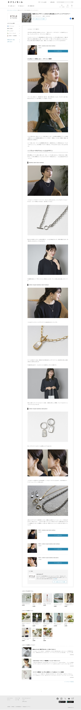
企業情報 (8, 706)
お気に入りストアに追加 (40, 18)
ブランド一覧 (17, 698)
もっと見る (55, 578)
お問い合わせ (9, 41)
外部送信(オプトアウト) (26, 706)
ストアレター (15, 10)
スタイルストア (39, 574)
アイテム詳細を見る (58, 51)
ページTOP (41, 691)
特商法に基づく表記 (11, 39)
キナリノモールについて (26, 698)
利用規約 (13, 706)
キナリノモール (9, 10)
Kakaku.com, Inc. (71, 707)
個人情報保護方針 (18, 706)
